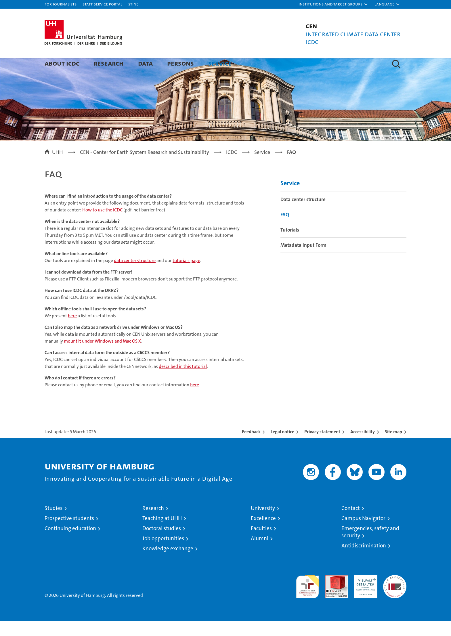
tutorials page (186, 275)
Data (145, 63)
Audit (330, 593)
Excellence (263, 532)
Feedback (251, 446)
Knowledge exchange (167, 563)
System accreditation (394, 596)
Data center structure (303, 214)
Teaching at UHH (162, 532)
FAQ (284, 229)
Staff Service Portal (102, 4)
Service (220, 63)
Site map (393, 446)
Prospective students (69, 532)
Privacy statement (322, 446)
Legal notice (282, 446)
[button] (333, 4)
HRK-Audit (364, 593)
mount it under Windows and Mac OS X (102, 356)
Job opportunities (163, 553)
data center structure (135, 275)
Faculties (261, 543)
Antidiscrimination (363, 560)
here (72, 330)
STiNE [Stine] (133, 4)
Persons (180, 63)
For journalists (61, 4)
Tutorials (289, 244)
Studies (53, 522)
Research (109, 63)
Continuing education (70, 543)
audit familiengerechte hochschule (307, 599)
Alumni (259, 553)
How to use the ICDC (102, 224)
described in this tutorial (183, 381)
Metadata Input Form (303, 260)
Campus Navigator (363, 532)
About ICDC (62, 63)
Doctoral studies (161, 543)
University (263, 522)
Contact (350, 522)
